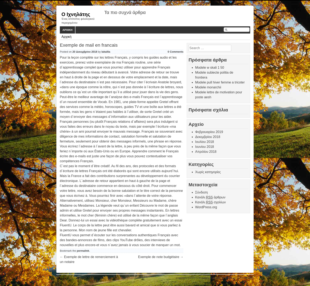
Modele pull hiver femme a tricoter (220, 82)
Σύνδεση (201, 192)
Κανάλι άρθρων (210, 197)
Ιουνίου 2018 (204, 146)
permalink (83, 250)
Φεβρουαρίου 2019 (209, 132)
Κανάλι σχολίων (210, 202)
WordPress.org (206, 207)
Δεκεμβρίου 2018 (207, 137)
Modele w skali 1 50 (209, 67)
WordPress (230, 278)
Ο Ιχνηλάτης (75, 14)
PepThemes (246, 278)
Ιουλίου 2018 (204, 142)
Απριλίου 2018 (205, 151)
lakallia (106, 51)
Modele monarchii (208, 87)
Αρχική (67, 29)
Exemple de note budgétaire (161, 257)
